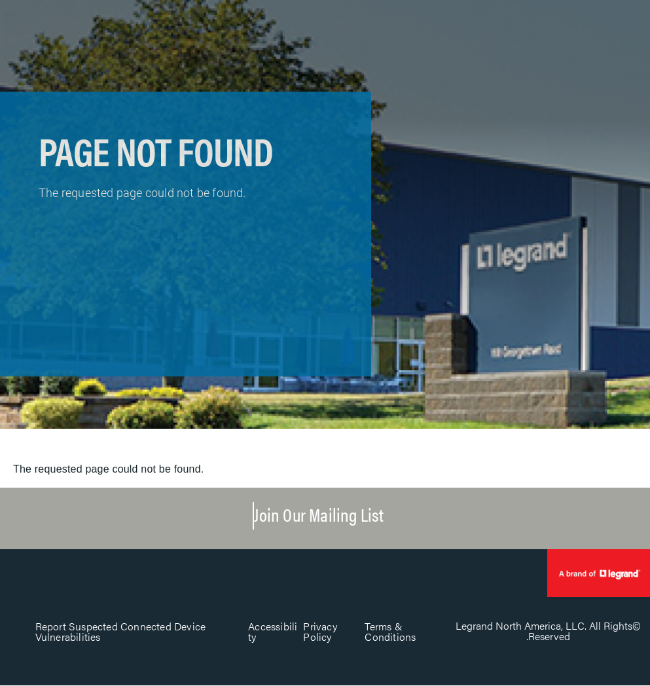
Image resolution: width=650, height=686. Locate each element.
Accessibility (272, 631)
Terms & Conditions (390, 631)
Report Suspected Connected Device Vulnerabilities (120, 631)
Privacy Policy (319, 631)
